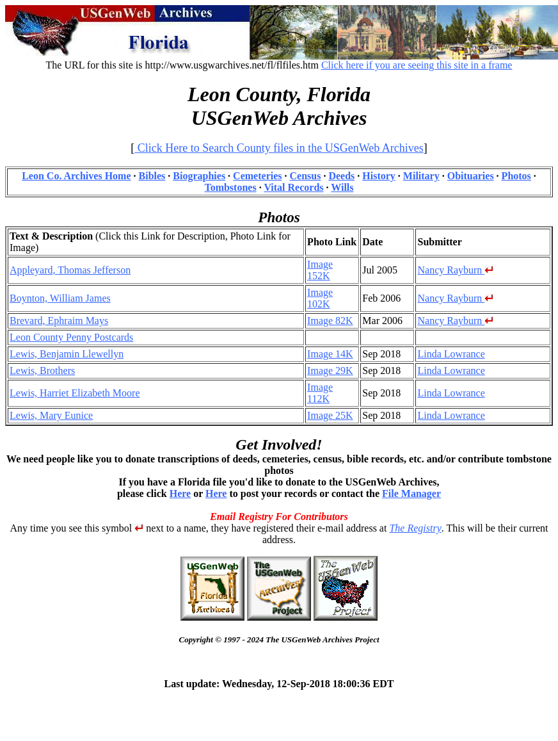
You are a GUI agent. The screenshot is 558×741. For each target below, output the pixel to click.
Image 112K (320, 393)
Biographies (199, 175)
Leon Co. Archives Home (76, 175)
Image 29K (330, 370)
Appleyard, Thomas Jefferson (70, 270)
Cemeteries (257, 175)
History (378, 175)
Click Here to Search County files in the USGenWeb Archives (278, 148)
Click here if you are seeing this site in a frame (417, 65)
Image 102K (320, 298)
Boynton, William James (60, 298)
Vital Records (293, 187)
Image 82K (330, 320)
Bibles (152, 175)
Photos (516, 175)
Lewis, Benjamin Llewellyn (67, 353)
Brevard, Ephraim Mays (59, 320)
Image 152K (320, 270)
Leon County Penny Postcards (71, 337)
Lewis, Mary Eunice (51, 415)
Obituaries (470, 175)
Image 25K (330, 415)
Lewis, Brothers (42, 370)
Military (421, 175)
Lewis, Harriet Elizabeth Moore (75, 392)
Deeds (341, 175)
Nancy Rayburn (455, 270)
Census (305, 175)
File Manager (411, 493)
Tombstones (230, 187)
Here (180, 493)
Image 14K (330, 353)
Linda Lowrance (450, 353)
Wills (342, 187)
